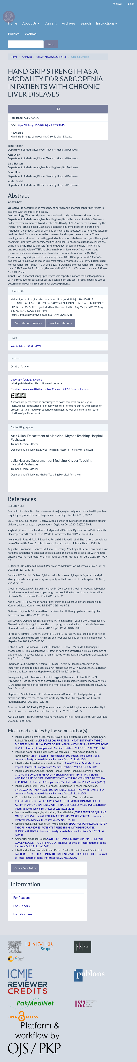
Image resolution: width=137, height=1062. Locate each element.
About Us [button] (30, 23)
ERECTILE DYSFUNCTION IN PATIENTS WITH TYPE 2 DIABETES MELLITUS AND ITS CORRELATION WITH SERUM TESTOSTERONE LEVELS (61, 744)
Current (50, 23)
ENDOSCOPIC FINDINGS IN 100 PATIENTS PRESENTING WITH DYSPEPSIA (60, 789)
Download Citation (60, 323)
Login (131, 3)
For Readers (21, 897)
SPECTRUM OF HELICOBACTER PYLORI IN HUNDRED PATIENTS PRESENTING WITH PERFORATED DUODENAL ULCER (61, 827)
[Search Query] (26, 44)
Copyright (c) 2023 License (26, 379)
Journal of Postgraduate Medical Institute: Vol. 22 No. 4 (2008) (68, 782)
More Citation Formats (28, 323)
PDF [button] (58, 108)
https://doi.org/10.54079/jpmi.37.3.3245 (41, 125)
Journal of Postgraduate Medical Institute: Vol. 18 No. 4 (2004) (51, 759)
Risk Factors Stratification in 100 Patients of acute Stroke (65, 755)
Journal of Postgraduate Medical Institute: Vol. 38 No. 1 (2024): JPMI (66, 748)
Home (12, 23)
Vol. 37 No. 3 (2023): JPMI (51, 56)
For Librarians (22, 914)
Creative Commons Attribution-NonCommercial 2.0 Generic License (50, 389)
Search (85, 23)
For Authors (21, 906)
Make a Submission (25, 868)
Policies (13, 34)
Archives (68, 23)
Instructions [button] (106, 23)
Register (117, 3)
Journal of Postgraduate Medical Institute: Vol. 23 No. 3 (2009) (51, 793)
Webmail (31, 34)
